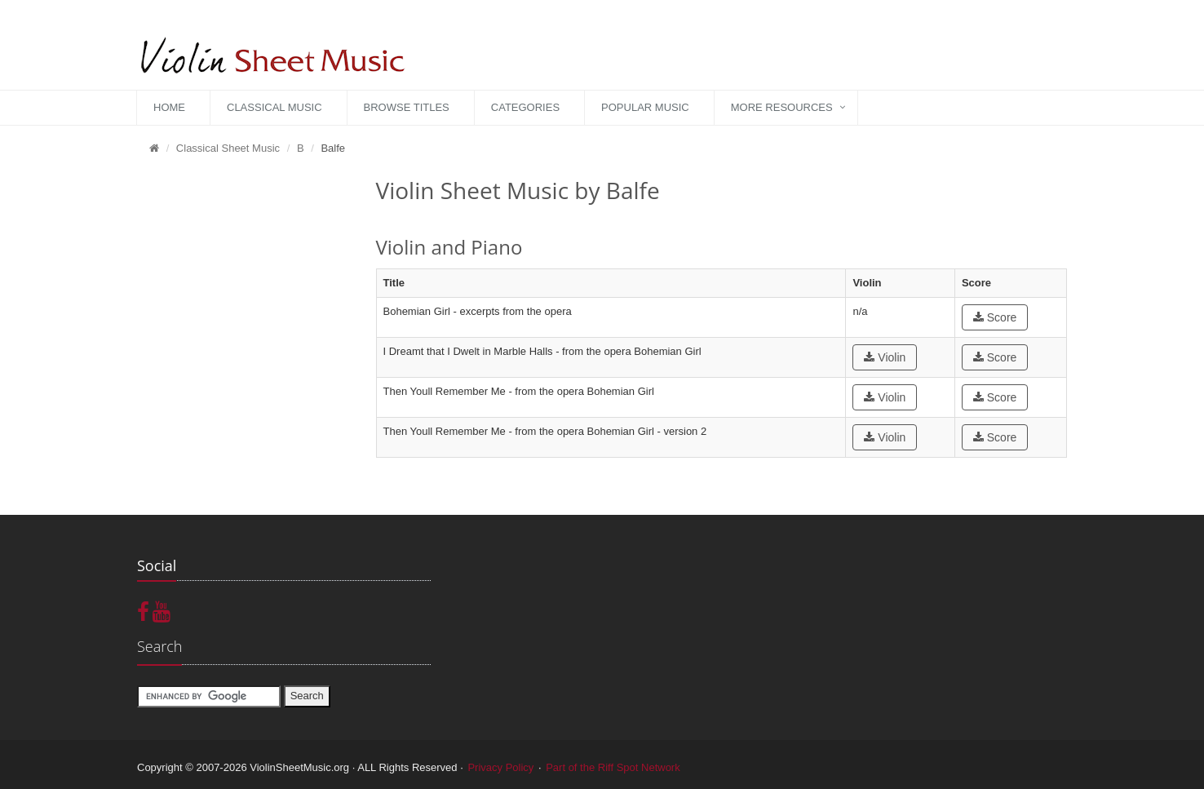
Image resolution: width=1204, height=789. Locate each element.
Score (994, 317)
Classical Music (274, 107)
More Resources (782, 107)
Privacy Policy (500, 767)
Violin (884, 357)
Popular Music (645, 107)
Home (169, 107)
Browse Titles (406, 107)
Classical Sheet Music (228, 148)
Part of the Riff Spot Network (613, 767)
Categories (525, 107)
